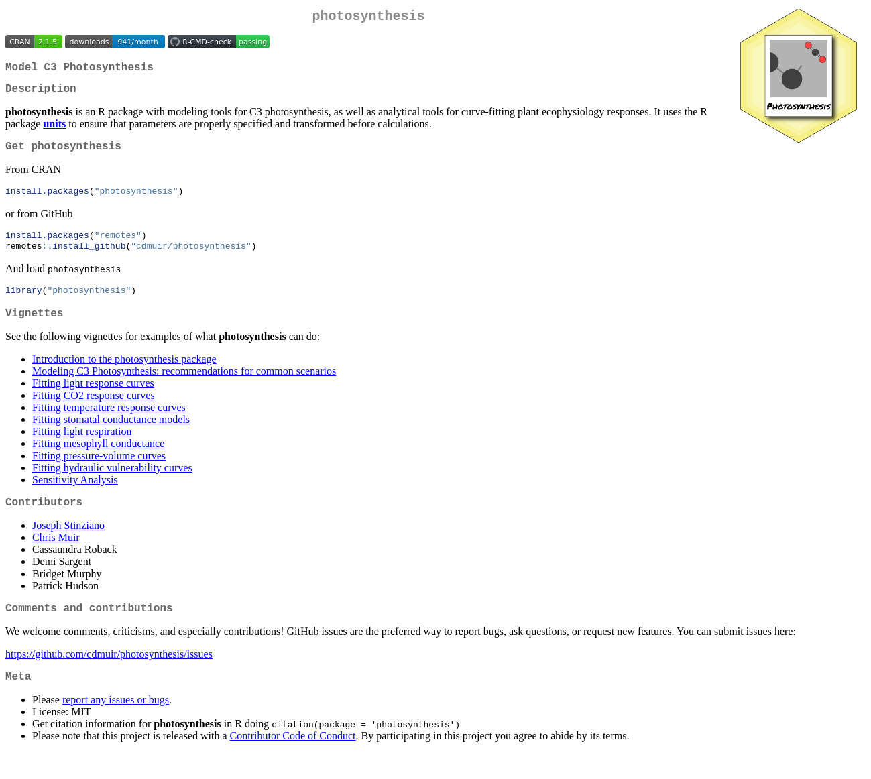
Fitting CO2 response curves (93, 413)
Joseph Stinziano (68, 546)
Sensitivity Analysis (75, 497)
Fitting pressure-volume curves (99, 473)
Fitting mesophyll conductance (98, 461)
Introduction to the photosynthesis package (124, 377)
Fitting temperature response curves (109, 425)
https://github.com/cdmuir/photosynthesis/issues (109, 677)
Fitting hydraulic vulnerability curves (112, 485)
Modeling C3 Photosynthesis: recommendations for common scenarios (184, 389)
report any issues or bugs (115, 725)
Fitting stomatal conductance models (111, 437)
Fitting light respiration (81, 449)
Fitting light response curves (93, 401)
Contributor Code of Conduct (293, 762)
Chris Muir (56, 558)
